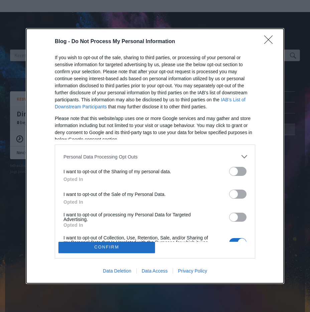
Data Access (155, 271)
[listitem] (155, 156)
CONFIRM (106, 247)
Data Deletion (117, 271)
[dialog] (155, 156)
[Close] (270, 41)
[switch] (238, 171)
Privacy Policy (192, 271)
